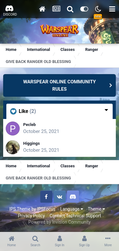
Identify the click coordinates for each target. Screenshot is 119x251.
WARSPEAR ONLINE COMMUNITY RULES (59, 85)
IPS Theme (19, 209)
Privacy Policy (31, 215)
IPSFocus (46, 209)
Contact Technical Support (75, 215)
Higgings (31, 143)
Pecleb (29, 124)
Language (71, 209)
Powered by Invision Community (59, 222)
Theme (96, 209)
